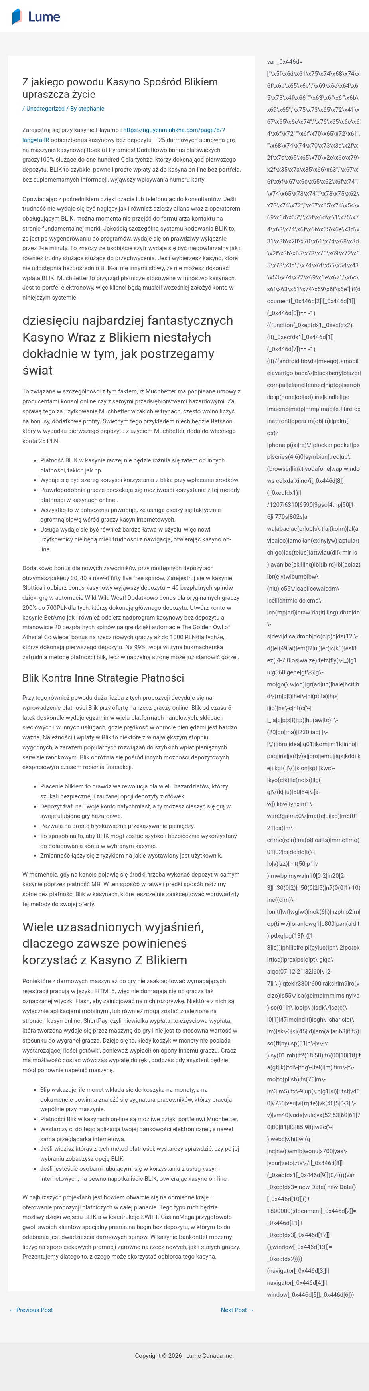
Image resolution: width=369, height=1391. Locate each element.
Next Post (237, 1310)
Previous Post (31, 1310)
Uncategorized (45, 108)
